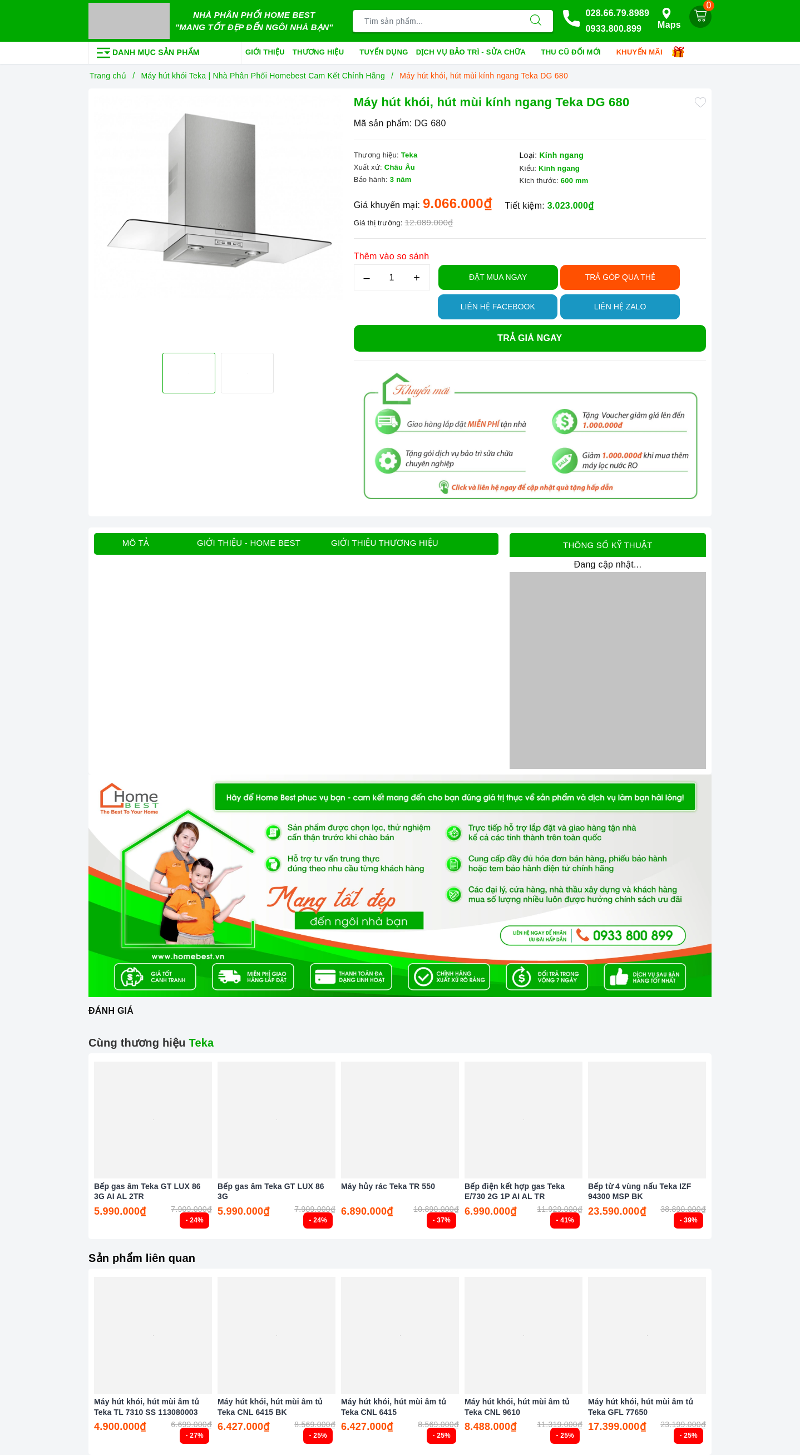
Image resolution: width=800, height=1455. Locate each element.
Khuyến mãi (643, 52)
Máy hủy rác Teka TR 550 (388, 1186)
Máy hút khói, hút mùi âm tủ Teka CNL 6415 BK (270, 1406)
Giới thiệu (265, 52)
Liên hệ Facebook (498, 306)
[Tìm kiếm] (535, 21)
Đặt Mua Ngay (498, 277)
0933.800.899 (613, 28)
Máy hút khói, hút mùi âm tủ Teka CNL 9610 (517, 1406)
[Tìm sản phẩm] (436, 21)
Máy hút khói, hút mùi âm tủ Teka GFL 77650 (640, 1406)
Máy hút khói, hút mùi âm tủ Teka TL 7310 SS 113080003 (146, 1406)
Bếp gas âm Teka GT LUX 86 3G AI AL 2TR (147, 1191)
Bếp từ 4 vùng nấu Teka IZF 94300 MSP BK (640, 1191)
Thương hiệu (322, 52)
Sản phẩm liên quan (141, 1258)
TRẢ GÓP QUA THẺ (620, 277)
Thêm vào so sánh (391, 256)
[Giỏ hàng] (700, 17)
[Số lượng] (391, 277)
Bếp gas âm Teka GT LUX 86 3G (271, 1191)
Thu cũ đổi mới (575, 52)
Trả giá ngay (529, 338)
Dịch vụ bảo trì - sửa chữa (475, 52)
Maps (669, 18)
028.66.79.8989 (617, 13)
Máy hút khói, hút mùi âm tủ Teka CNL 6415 (393, 1406)
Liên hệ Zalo (620, 306)
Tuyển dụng (383, 52)
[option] (218, 219)
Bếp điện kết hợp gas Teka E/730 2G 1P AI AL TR (515, 1191)
